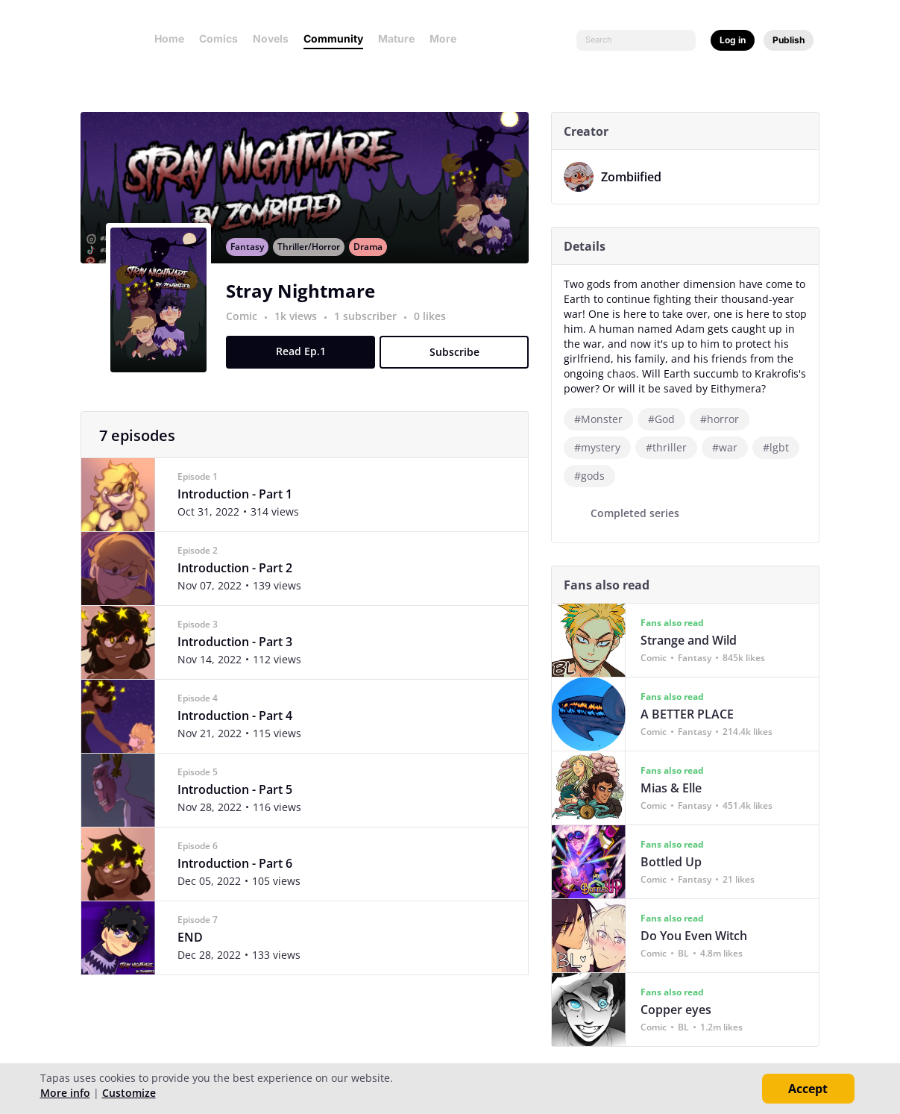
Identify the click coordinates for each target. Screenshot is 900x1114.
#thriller (671, 447)
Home (169, 38)
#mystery (602, 447)
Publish (788, 40)
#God (666, 419)
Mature (396, 38)
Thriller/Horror (314, 260)
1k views (302, 330)
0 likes (435, 330)
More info (65, 1093)
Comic (246, 330)
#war (730, 447)
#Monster (603, 419)
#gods (594, 476)
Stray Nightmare (305, 304)
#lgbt (781, 447)
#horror (724, 419)
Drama (373, 260)
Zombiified (636, 176)
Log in (733, 40)
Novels (271, 38)
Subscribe (459, 366)
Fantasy (252, 260)
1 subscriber (372, 330)
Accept (808, 1088)
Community (333, 38)
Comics (218, 38)
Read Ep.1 (305, 365)
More (447, 38)
